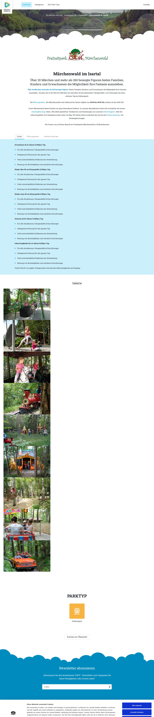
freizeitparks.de (70, 15)
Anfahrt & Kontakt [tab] (51, 136)
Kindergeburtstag (38, 112)
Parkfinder (83, 15)
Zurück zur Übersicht (77, 636)
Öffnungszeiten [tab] (33, 136)
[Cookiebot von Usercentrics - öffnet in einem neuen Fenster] (13, 713)
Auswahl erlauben (136, 697)
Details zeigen (109, 713)
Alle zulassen (137, 690)
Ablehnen (136, 703)
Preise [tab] (19, 136)
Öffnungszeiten (39, 102)
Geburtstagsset (109, 112)
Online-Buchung (113, 115)
